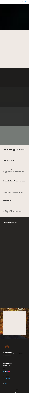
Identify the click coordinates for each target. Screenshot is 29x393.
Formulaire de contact (8, 381)
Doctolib (5, 383)
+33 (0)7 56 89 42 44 (8, 378)
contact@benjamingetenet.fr (9, 380)
